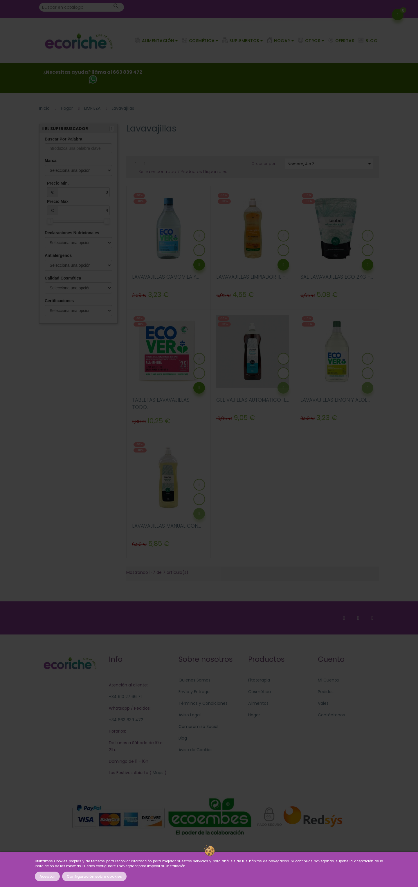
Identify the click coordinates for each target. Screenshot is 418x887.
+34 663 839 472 (126, 720)
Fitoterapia (259, 680)
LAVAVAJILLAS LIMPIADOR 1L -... (252, 276)
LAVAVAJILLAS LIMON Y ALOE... (335, 399)
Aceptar (47, 876)
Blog (183, 738)
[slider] (50, 221)
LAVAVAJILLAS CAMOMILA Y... (165, 276)
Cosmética (259, 692)
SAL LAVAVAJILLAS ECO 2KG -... (336, 276)
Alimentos (258, 703)
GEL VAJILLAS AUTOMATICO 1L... (252, 399)
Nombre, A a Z (330, 163)
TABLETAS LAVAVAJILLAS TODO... (161, 403)
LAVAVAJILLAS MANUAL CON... (166, 525)
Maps (157, 773)
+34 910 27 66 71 (125, 696)
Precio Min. (78, 189)
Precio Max (78, 207)
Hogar (254, 715)
